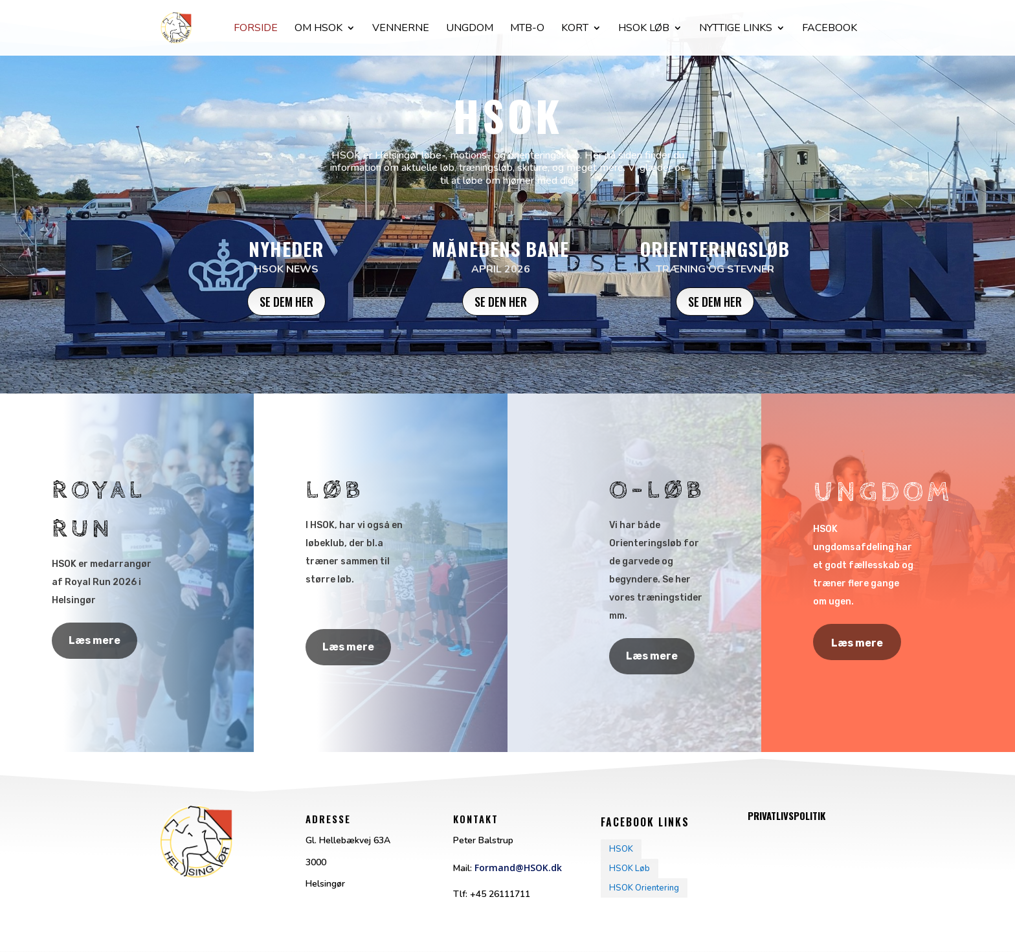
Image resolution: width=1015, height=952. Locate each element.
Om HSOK (318, 29)
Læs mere (94, 640)
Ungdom (469, 29)
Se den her (500, 301)
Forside (256, 29)
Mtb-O (527, 29)
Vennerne (400, 29)
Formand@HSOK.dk (518, 867)
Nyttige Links (735, 29)
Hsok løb (643, 29)
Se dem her (286, 301)
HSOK (621, 849)
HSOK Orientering (644, 888)
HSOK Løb (629, 868)
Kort (574, 29)
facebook (829, 29)
